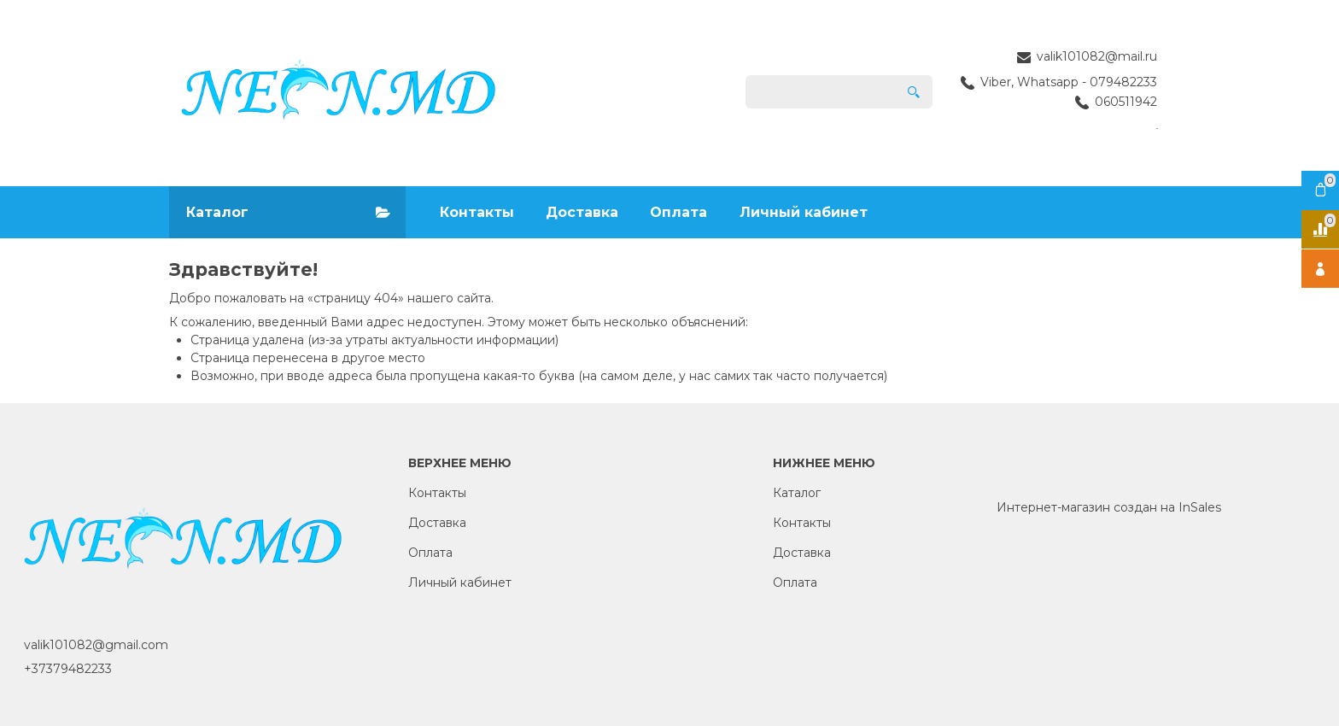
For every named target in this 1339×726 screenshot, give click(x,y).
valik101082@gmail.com (96, 645)
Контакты (477, 212)
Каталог (797, 493)
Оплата (678, 212)
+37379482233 (68, 668)
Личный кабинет (804, 212)
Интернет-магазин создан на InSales (1109, 507)
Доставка (582, 212)
